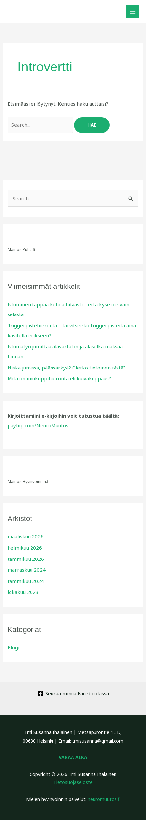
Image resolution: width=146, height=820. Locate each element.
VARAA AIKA (73, 757)
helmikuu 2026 (25, 547)
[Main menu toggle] (133, 12)
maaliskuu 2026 (26, 536)
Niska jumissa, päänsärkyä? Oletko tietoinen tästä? (67, 367)
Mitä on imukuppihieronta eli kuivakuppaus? (59, 378)
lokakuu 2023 (23, 592)
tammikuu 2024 (26, 581)
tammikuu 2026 (26, 559)
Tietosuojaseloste (73, 782)
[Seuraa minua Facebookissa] (73, 693)
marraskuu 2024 (27, 569)
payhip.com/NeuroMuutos (38, 425)
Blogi (13, 647)
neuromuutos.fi (104, 799)
